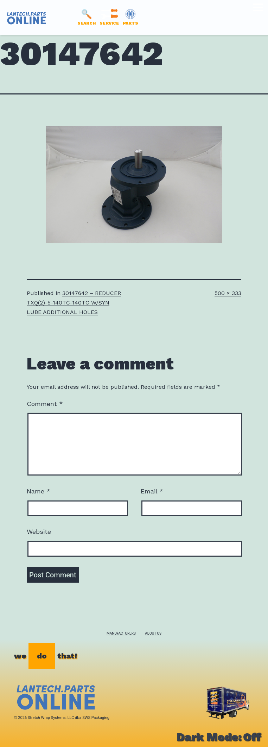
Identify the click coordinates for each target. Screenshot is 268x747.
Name (38, 491)
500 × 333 (228, 293)
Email (152, 491)
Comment (45, 403)
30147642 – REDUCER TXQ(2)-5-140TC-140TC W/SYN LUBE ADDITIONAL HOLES (74, 302)
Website (39, 531)
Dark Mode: (218, 736)
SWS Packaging (95, 717)
